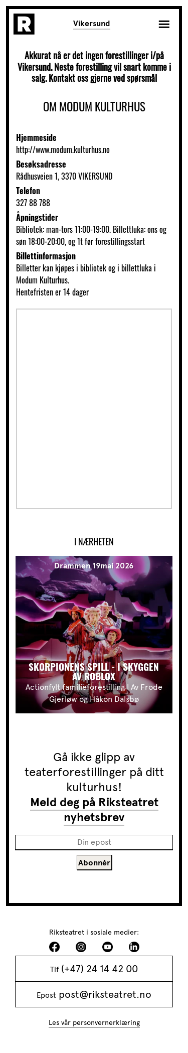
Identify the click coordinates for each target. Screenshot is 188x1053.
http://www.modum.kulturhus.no (63, 149)
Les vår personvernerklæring (94, 1022)
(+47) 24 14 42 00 (99, 969)
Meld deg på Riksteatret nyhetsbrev (94, 810)
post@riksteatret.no (105, 994)
